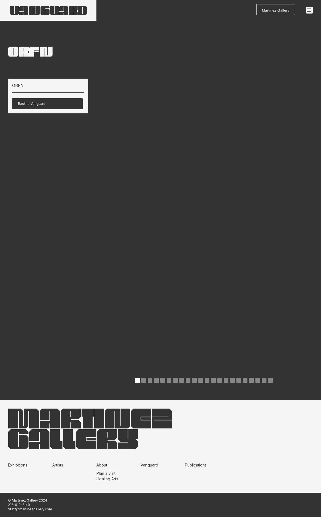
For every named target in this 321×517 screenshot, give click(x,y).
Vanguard (149, 465)
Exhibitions (17, 465)
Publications (196, 465)
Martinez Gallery (275, 10)
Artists (57, 465)
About (101, 465)
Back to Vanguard (31, 104)
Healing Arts (107, 478)
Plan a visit (105, 473)
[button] (309, 10)
